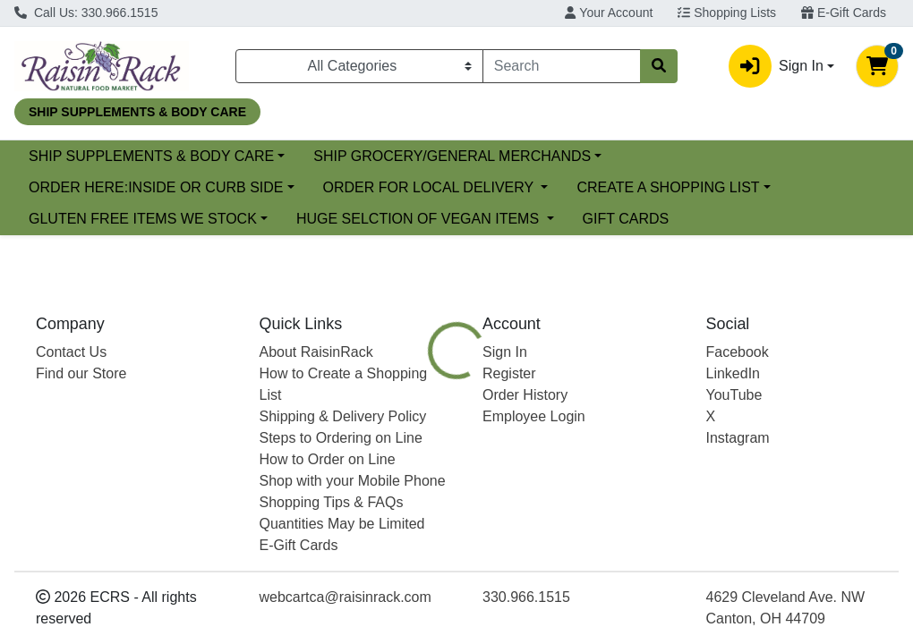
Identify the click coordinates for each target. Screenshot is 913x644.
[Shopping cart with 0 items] (877, 66)
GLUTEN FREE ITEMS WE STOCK (143, 218)
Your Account (609, 12)
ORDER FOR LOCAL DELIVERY (430, 187)
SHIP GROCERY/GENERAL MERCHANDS (598, 156)
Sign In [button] (776, 66)
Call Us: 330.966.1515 (86, 12)
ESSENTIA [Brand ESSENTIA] (593, 611)
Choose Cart (785, 386)
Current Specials (81, 156)
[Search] (561, 66)
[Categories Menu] (359, 66)
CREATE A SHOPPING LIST (667, 187)
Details (429, 484)
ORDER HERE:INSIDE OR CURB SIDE (156, 187)
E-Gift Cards (843, 12)
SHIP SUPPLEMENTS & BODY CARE (296, 156)
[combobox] (561, 66)
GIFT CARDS (626, 218)
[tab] (429, 484)
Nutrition (507, 484)
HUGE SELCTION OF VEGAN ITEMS (419, 218)
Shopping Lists (727, 12)
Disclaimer (595, 484)
